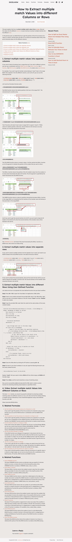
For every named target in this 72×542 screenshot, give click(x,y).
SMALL (20, 78)
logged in (21, 533)
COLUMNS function (25, 68)
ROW (36, 78)
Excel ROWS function (10, 508)
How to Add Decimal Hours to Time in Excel (58, 61)
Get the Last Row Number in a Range (14, 441)
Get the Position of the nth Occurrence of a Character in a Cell (20, 409)
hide (28, 42)
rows (10, 32)
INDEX (10, 78)
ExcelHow (13, 2)
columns (18, 31)
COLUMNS (23, 80)
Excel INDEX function (10, 474)
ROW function (12, 68)
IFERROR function (9, 241)
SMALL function (34, 66)
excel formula (41, 68)
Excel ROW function (9, 483)
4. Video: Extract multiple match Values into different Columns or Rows (21, 51)
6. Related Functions (8, 54)
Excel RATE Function (55, 43)
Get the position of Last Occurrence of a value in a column (19, 448)
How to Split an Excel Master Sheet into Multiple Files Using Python (58, 37)
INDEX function (24, 66)
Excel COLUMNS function (11, 517)
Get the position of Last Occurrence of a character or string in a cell (21, 416)
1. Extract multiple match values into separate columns (17, 45)
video (9, 394)
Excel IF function (9, 500)
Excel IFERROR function (11, 460)
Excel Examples (41, 21)
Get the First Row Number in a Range (14, 431)
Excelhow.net (20, 540)
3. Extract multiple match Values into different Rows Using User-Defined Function (23, 49)
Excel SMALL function (10, 467)
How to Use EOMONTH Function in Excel (55, 55)
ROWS (23, 260)
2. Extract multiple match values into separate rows (16, 47)
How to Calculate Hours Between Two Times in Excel (57, 48)
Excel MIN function (9, 491)
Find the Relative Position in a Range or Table (16, 422)
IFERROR (6, 78)
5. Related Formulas (8, 52)
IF (23, 78)
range (38, 29)
